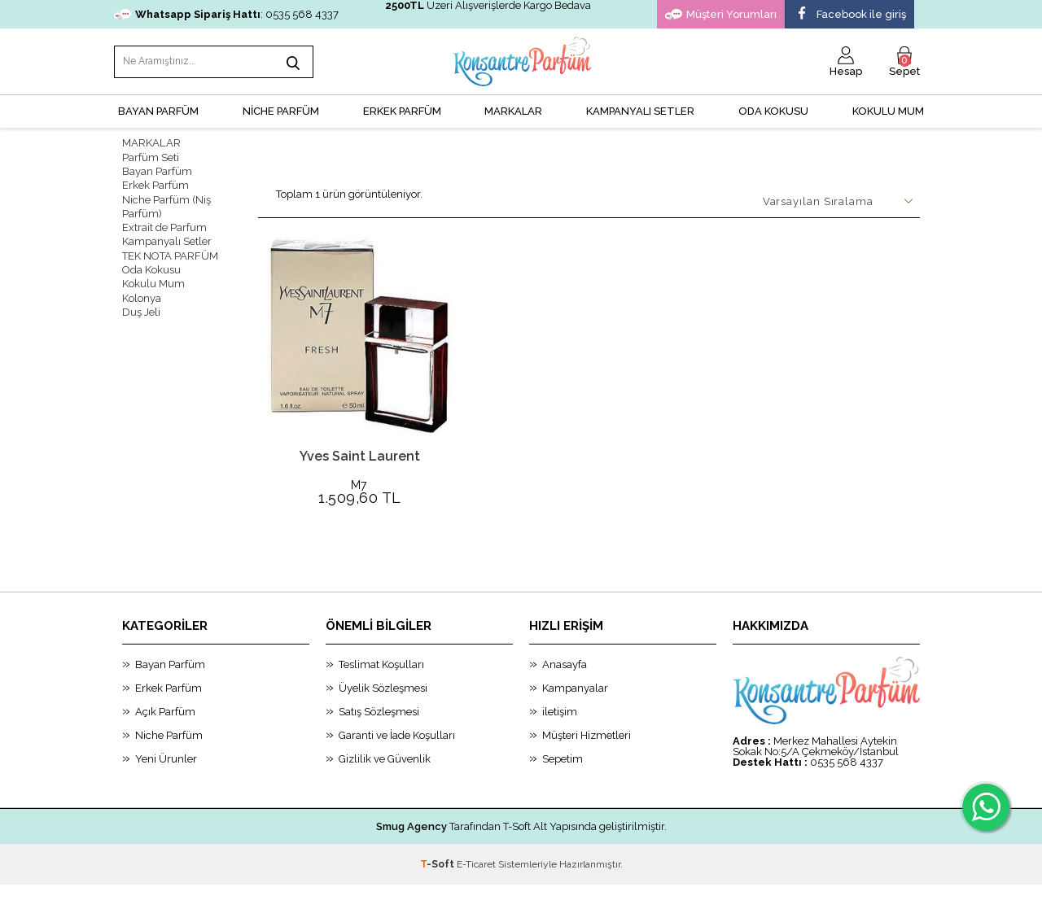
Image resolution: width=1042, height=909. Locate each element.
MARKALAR (513, 110)
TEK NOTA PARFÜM (170, 253)
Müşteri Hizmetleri (586, 760)
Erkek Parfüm (155, 183)
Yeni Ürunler (166, 783)
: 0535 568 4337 (226, 14)
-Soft (438, 888)
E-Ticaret (476, 888)
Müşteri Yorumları (721, 14)
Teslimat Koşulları (381, 689)
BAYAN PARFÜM (158, 110)
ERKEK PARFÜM (402, 110)
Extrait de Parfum (164, 225)
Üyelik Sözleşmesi (383, 712)
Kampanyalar (575, 712)
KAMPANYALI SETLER (640, 110)
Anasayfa (564, 689)
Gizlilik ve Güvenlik (385, 783)
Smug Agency (411, 851)
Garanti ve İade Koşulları (397, 760)
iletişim (559, 736)
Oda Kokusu (773, 110)
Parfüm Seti (150, 156)
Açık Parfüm (165, 736)
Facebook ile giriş (850, 15)
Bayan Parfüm (157, 170)
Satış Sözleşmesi (379, 736)
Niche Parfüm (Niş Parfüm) (166, 204)
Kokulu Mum (888, 110)
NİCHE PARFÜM (281, 110)
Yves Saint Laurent (360, 454)
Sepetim (562, 783)
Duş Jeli (141, 308)
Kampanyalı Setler (167, 239)
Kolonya (141, 294)
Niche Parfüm (169, 760)
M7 (360, 484)
